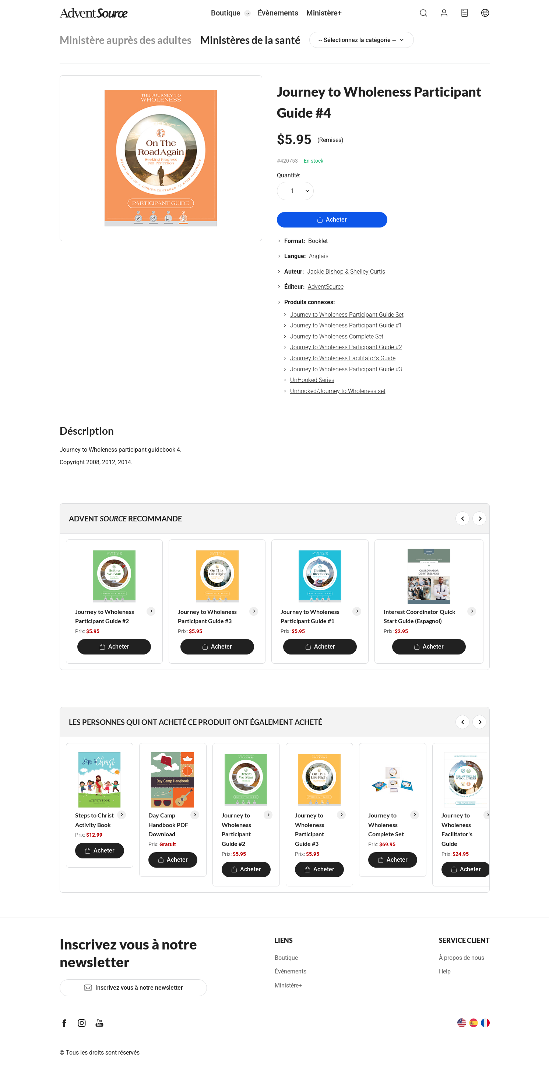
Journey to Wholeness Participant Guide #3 (346, 369)
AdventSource (326, 286)
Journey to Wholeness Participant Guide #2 (346, 347)
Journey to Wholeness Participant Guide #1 (346, 325)
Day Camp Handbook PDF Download (168, 824)
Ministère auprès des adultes (125, 40)
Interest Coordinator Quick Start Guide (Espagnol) (419, 616)
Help (445, 971)
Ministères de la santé (250, 40)
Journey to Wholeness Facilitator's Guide (342, 358)
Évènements (278, 12)
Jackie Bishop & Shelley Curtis (346, 271)
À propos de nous (461, 957)
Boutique (225, 12)
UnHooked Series (312, 379)
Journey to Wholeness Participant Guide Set (347, 314)
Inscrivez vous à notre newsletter (133, 987)
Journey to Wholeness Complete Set (336, 336)
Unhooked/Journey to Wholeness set (338, 391)
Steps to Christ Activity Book (94, 820)
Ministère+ (324, 12)
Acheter (332, 219)
